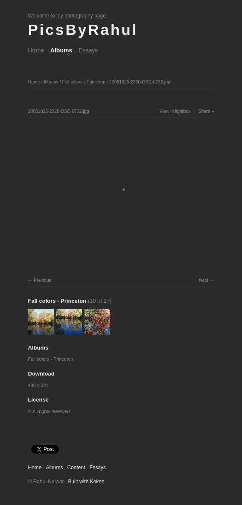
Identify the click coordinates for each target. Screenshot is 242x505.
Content (76, 468)
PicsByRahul (83, 29)
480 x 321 (38, 385)
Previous (42, 280)
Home (36, 50)
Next (203, 280)
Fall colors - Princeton (83, 81)
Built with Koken (86, 482)
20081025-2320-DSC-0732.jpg (139, 81)
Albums (61, 50)
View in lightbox (175, 111)
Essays (88, 50)
